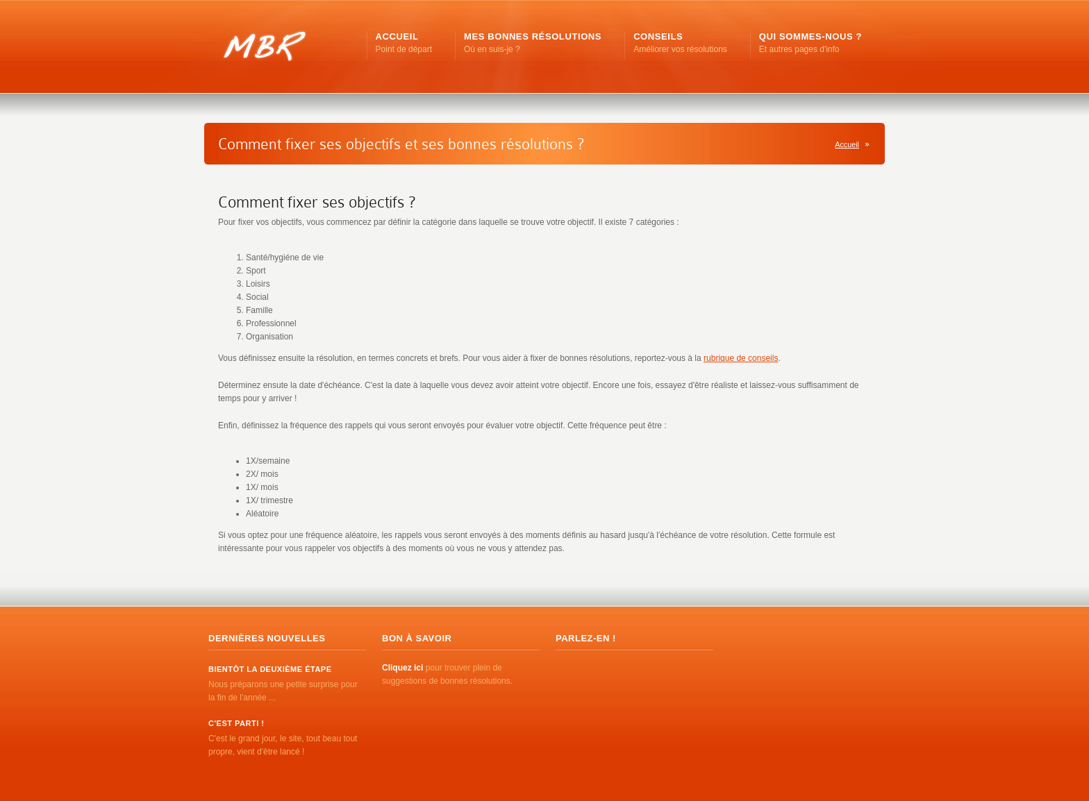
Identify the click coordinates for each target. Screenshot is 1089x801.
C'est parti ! (236, 723)
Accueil (847, 144)
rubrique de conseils (741, 358)
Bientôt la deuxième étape (270, 669)
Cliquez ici (402, 668)
